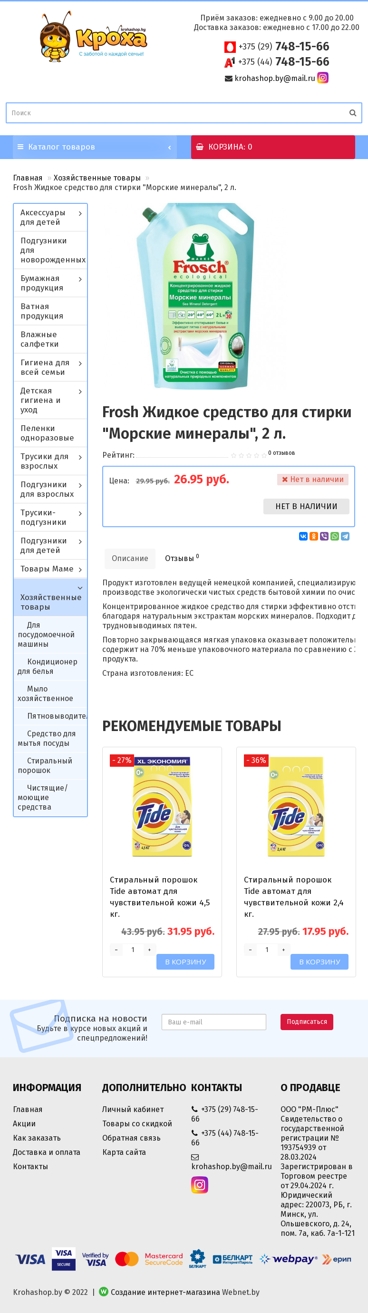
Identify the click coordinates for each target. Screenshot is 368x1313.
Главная (28, 177)
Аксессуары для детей (43, 217)
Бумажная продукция (41, 283)
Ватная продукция (41, 311)
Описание (130, 558)
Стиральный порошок (45, 765)
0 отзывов (281, 453)
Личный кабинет (133, 1109)
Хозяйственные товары (97, 177)
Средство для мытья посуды (47, 738)
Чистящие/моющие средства (43, 797)
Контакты (30, 1166)
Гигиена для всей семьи (44, 367)
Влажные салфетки (39, 339)
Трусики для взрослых (44, 461)
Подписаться (307, 1022)
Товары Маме (47, 569)
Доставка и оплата (46, 1152)
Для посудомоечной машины (46, 635)
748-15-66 (284, 47)
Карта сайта (124, 1152)
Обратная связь (131, 1138)
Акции (24, 1123)
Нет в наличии (306, 506)
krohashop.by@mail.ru (274, 78)
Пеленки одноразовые (47, 433)
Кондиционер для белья (47, 666)
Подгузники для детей (43, 545)
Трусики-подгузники (43, 517)
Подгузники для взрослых (47, 489)
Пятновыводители (61, 716)
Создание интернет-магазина (165, 1292)
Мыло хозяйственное (45, 693)
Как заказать (37, 1138)
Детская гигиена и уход (40, 400)
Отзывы (182, 558)
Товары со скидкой (137, 1123)
